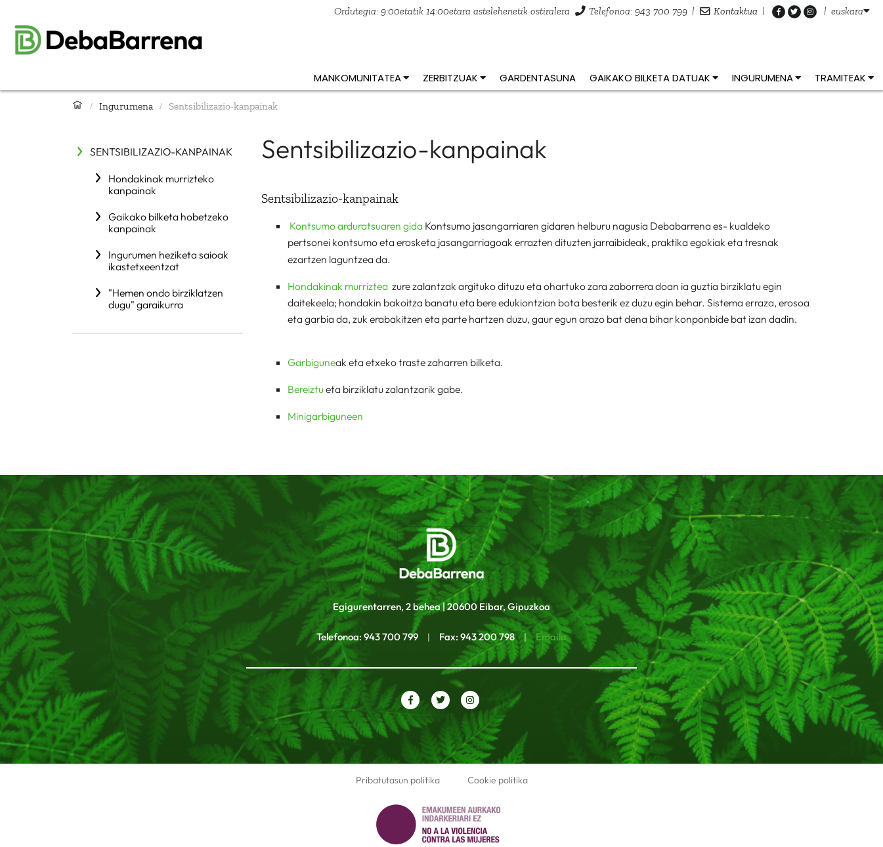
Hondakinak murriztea (339, 286)
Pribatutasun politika (398, 780)
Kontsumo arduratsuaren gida (356, 225)
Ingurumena (126, 106)
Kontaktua (736, 11)
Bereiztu (306, 389)
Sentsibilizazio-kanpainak (161, 151)
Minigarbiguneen (325, 416)
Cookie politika (497, 780)
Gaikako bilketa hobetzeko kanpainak (168, 222)
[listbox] (850, 11)
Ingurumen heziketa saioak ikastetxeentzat (168, 260)
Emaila (551, 636)
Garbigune (311, 362)
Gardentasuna (538, 78)
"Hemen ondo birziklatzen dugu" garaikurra (165, 298)
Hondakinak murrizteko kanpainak (161, 184)
